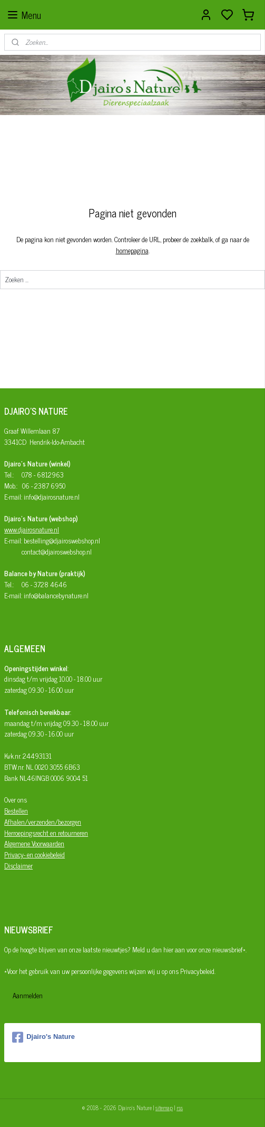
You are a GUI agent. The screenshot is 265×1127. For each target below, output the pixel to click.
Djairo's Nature (43, 1037)
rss (179, 1107)
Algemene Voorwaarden (34, 843)
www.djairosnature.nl (31, 529)
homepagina (132, 250)
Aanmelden (28, 995)
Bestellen (16, 810)
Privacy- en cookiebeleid (34, 854)
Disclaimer (18, 865)
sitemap (164, 1107)
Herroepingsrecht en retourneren (46, 832)
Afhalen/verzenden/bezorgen (42, 821)
